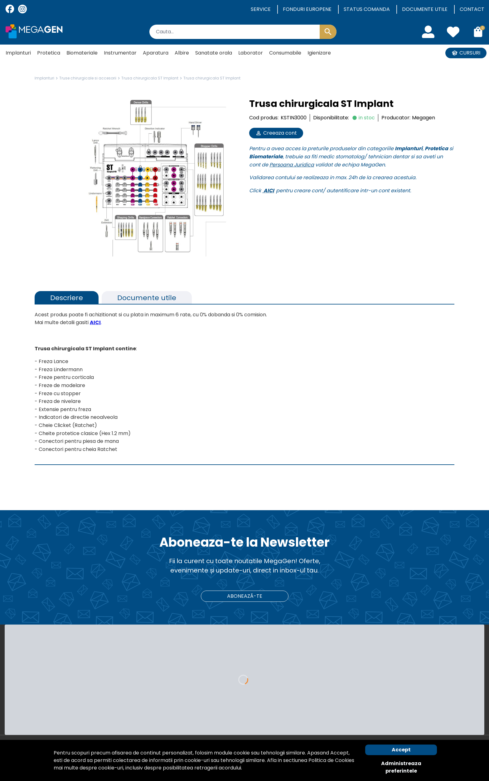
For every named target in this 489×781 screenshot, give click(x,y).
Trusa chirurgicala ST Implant (149, 78)
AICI (269, 190)
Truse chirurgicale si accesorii (87, 78)
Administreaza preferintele (401, 767)
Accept (401, 749)
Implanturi (44, 78)
